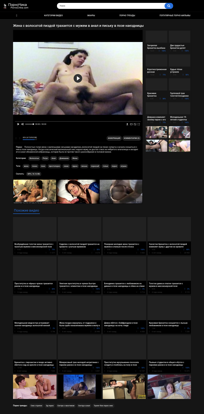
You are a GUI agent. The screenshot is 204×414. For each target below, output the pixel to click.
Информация (114, 138)
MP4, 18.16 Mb (34, 174)
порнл (114, 166)
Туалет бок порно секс (103, 406)
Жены (74, 158)
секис (66, 166)
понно (34, 166)
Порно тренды (127, 15)
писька (84, 166)
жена (26, 166)
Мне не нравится (19, 138)
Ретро (45, 158)
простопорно (54, 166)
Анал (54, 158)
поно (43, 166)
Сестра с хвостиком (66, 406)
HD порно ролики (16, 15)
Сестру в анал (84, 406)
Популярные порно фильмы (175, 15)
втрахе (124, 166)
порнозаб (95, 166)
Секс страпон (36, 406)
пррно (75, 166)
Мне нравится (16, 138)
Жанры (91, 15)
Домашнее (64, 158)
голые (105, 166)
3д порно (50, 406)
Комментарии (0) (132, 138)
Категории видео (53, 15)
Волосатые (34, 158)
